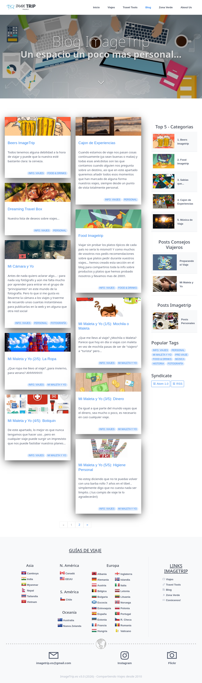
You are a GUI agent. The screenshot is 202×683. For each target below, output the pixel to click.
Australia (68, 620)
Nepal (30, 590)
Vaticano (125, 631)
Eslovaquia (104, 608)
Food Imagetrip (90, 236)
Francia (102, 625)
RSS (177, 383)
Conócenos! (173, 600)
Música (179, 359)
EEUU (69, 579)
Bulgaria (102, 596)
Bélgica (102, 591)
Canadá (70, 573)
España (102, 614)
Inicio (95, 7)
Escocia (102, 602)
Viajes (110, 7)
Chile (68, 599)
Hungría (102, 631)
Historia (158, 363)
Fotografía (58, 323)
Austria (101, 585)
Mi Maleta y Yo (57, 384)
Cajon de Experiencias (96, 143)
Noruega (125, 602)
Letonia (125, 591)
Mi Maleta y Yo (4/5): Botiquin (32, 421)
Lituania (125, 596)
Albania (102, 574)
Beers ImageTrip (21, 143)
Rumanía (125, 625)
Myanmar (32, 584)
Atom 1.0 (160, 383)
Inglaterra (126, 574)
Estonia (102, 619)
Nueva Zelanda (72, 625)
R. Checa (125, 619)
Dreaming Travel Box (25, 209)
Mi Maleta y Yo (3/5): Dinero (101, 399)
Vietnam (31, 602)
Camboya (32, 573)
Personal (59, 230)
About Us (186, 7)
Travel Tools (129, 7)
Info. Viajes (36, 173)
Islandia (125, 579)
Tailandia (32, 596)
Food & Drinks (56, 173)
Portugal (125, 614)
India (29, 579)
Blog (148, 7)
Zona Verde (166, 7)
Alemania (103, 579)
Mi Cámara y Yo (21, 266)
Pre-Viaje (181, 354)
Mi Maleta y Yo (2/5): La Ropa (32, 359)
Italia (123, 585)
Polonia (125, 608)
